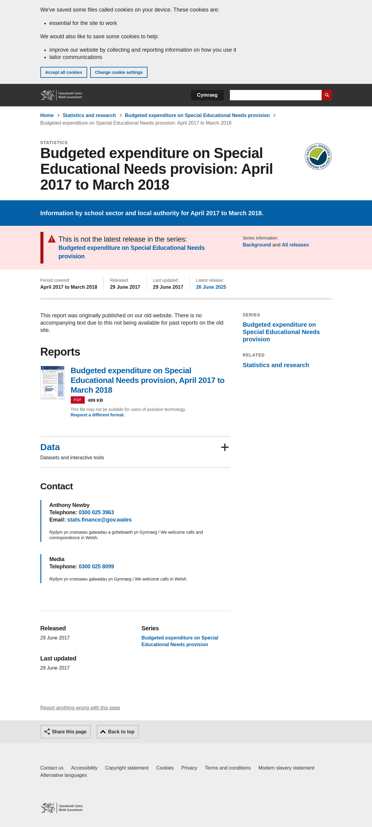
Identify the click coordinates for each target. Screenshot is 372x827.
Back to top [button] (121, 731)
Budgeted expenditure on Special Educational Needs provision (197, 115)
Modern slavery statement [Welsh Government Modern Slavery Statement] (286, 767)
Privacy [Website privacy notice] (189, 767)
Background (257, 244)
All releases (295, 244)
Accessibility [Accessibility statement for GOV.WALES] (84, 767)
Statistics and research (89, 115)
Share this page (69, 731)
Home (47, 115)
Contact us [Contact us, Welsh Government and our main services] (51, 767)
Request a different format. (98, 414)
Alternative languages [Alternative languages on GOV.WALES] (63, 775)
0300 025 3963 (96, 512)
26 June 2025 (211, 287)
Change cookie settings (119, 72)
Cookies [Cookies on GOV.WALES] (165, 767)
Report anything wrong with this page (80, 707)
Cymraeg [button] (207, 95)
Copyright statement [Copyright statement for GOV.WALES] (126, 767)
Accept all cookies (63, 72)
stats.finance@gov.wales (99, 520)
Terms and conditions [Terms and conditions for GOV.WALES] (228, 767)
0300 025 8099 (96, 566)
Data (50, 447)
